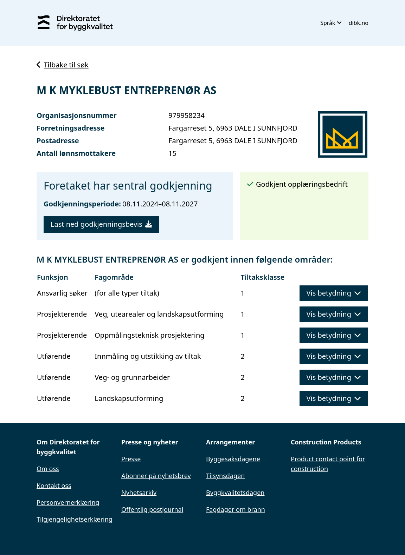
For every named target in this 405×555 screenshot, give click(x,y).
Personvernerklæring (68, 502)
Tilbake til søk (63, 65)
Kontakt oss (54, 485)
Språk (331, 23)
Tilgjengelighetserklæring (74, 519)
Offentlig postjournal (152, 509)
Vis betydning (334, 293)
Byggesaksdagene (233, 459)
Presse (131, 459)
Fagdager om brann (235, 509)
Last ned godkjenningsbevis (101, 224)
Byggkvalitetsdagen (235, 492)
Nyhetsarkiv (138, 492)
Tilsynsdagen (225, 475)
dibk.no (358, 23)
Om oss (48, 468)
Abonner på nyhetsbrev (156, 475)
